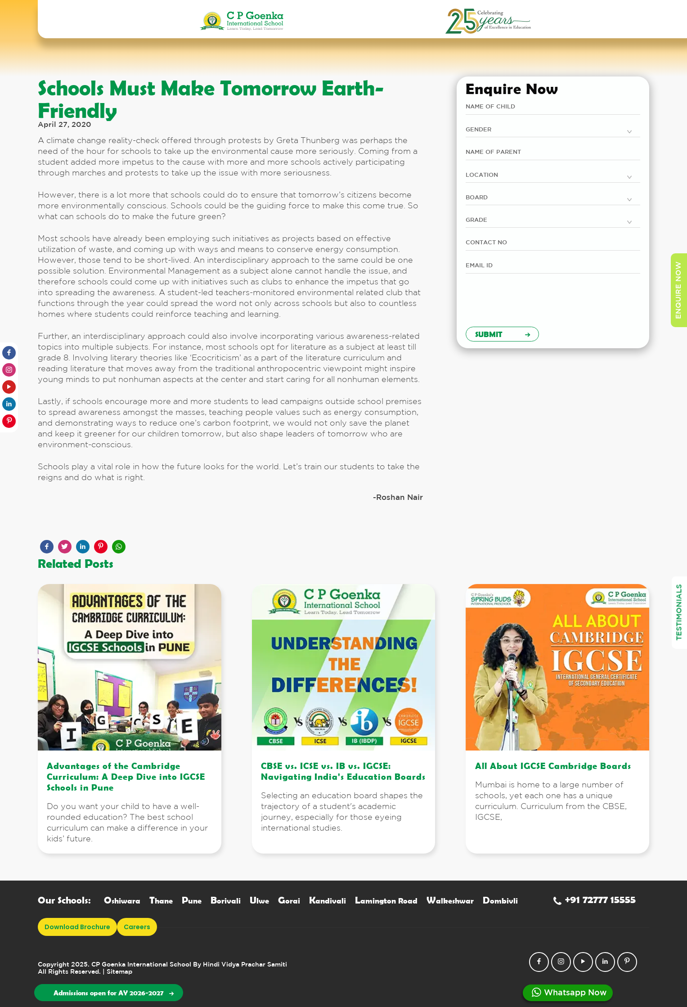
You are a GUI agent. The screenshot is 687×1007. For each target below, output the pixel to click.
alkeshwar (450, 900)
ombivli (500, 900)
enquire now (678, 290)
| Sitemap (117, 972)
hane (161, 900)
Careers (137, 926)
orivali (226, 900)
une (192, 900)
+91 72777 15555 (594, 899)
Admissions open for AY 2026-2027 (114, 993)
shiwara (122, 900)
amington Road (386, 900)
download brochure (77, 926)
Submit (502, 334)
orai (289, 900)
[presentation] (534, 302)
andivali (327, 900)
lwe (259, 900)
